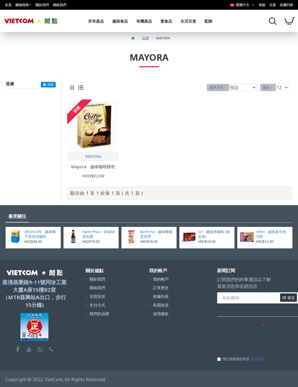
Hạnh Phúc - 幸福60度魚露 (98, 234)
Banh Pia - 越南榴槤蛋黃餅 (156, 234)
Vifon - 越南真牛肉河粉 (271, 234)
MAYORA (93, 156)
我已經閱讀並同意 (241, 359)
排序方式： (218, 87)
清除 (50, 84)
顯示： (270, 87)
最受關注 (17, 216)
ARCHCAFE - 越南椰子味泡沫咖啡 (40, 234)
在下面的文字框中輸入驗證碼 (239, 325)
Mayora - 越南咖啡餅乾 (93, 166)
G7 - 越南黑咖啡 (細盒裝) (214, 234)
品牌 (145, 38)
